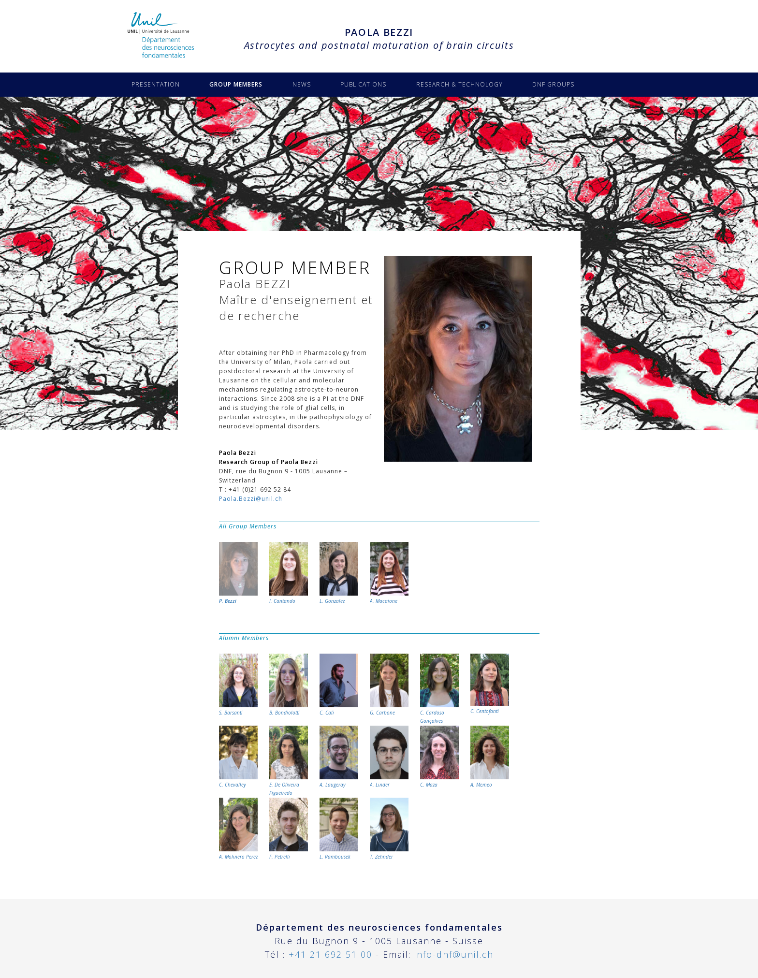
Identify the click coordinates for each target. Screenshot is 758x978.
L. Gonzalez (339, 573)
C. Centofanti (489, 684)
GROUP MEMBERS (235, 84)
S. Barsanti (238, 685)
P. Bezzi (238, 573)
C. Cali (339, 685)
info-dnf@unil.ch (454, 954)
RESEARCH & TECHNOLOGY (459, 84)
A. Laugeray (339, 757)
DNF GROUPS (553, 84)
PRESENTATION (155, 84)
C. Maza (439, 757)
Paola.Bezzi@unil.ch (250, 499)
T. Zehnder (389, 829)
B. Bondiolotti (288, 685)
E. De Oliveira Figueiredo (288, 761)
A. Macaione (389, 573)
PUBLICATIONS (363, 84)
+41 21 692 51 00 (330, 954)
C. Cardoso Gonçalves (439, 689)
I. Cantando (288, 573)
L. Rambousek (339, 829)
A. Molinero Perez (238, 829)
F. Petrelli (288, 829)
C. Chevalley (238, 757)
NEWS (301, 84)
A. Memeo (489, 757)
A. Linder (389, 757)
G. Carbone (389, 685)
